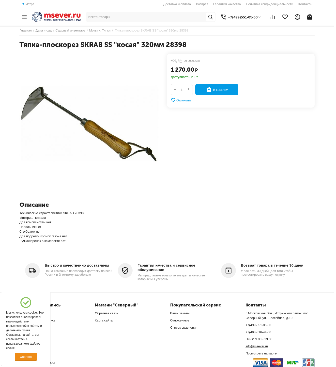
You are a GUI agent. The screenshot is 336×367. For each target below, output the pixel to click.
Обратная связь (106, 313)
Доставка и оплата (177, 4)
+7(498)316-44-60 (258, 332)
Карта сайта (103, 320)
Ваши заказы (180, 313)
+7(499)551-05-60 (258, 325)
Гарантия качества (227, 4)
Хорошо (26, 357)
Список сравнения (184, 327)
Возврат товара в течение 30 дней (272, 265)
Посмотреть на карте (260, 353)
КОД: (174, 61)
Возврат (202, 4)
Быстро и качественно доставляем (77, 265)
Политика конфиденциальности (269, 4)
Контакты (305, 4)
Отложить (181, 100)
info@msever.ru (256, 346)
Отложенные (179, 320)
